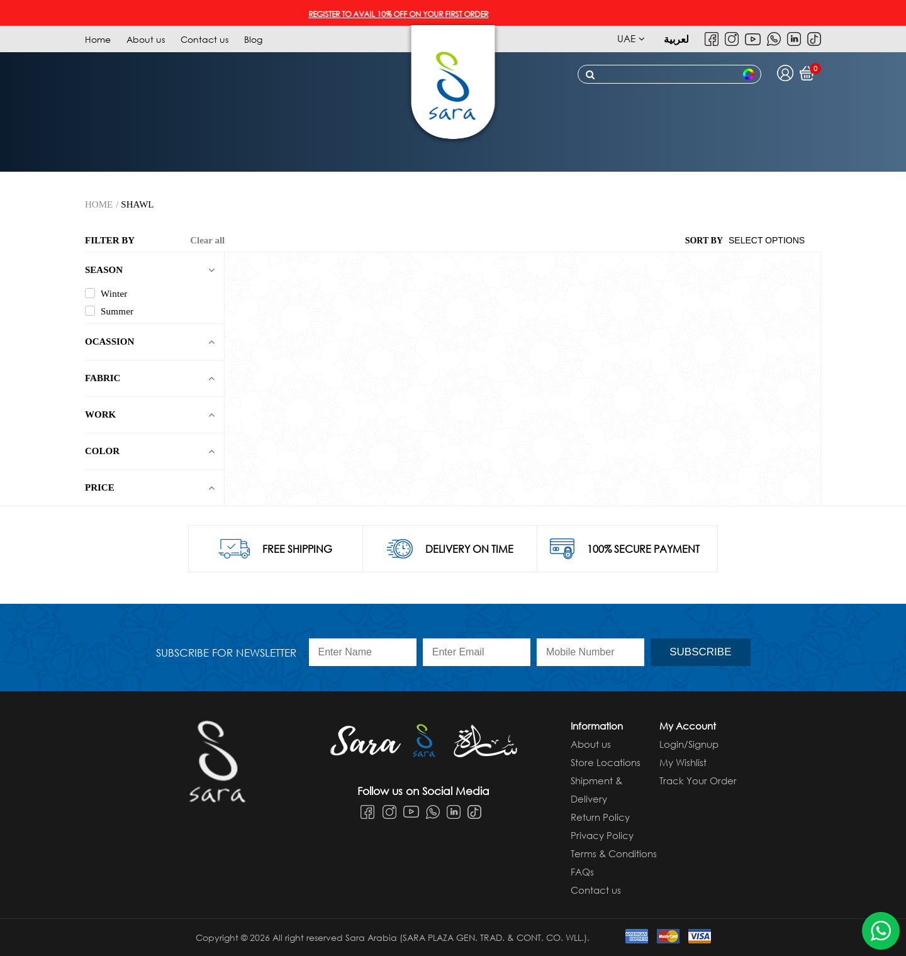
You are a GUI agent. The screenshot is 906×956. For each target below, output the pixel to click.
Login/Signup (689, 744)
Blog (253, 39)
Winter (106, 293)
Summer (109, 311)
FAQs (582, 871)
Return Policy (600, 817)
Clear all (207, 240)
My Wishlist (683, 762)
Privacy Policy (602, 835)
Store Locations (605, 762)
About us (145, 39)
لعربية (676, 38)
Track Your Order (698, 780)
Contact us (204, 39)
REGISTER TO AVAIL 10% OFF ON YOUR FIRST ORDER (405, 14)
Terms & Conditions (614, 853)
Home (98, 39)
